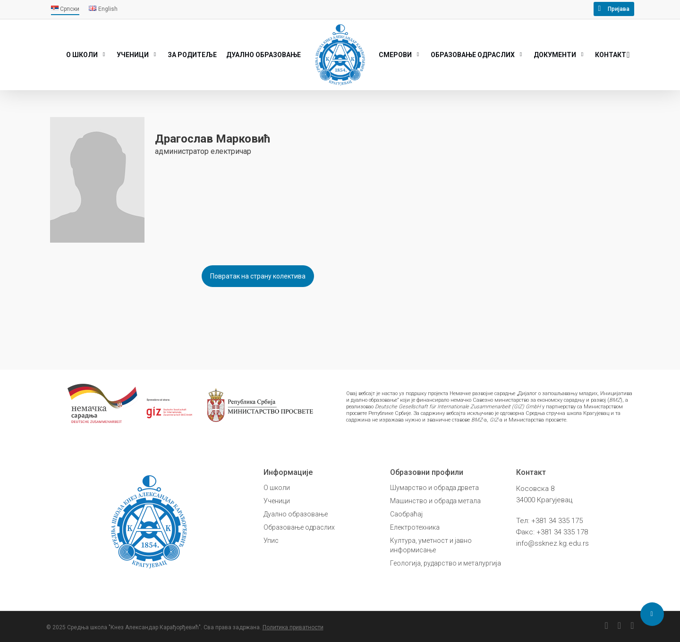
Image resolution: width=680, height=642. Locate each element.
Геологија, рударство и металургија (445, 563)
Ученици (277, 501)
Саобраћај (406, 514)
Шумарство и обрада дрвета (434, 487)
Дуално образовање (296, 514)
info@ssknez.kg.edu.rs (552, 543)
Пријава (618, 9)
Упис (271, 540)
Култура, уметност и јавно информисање (431, 545)
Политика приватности (293, 627)
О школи (277, 487)
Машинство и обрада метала (435, 501)
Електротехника (415, 527)
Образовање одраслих (299, 527)
